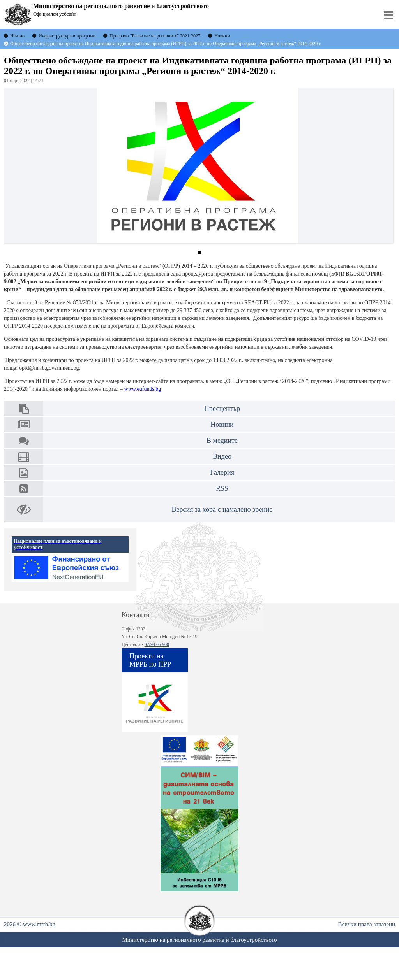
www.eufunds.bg (142, 389)
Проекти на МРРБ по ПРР (150, 660)
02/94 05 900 (157, 644)
